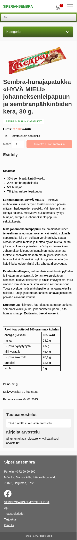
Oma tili (9, 525)
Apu (6, 508)
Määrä (13, 144)
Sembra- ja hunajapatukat (24, 121)
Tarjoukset (10, 519)
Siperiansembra (18, 6)
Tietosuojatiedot (14, 513)
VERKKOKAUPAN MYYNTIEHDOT (26, 502)
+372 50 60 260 (25, 471)
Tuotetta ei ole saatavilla (49, 144)
